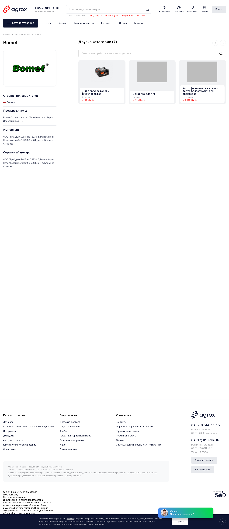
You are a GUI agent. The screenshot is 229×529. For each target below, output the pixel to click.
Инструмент (9, 431)
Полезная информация (72, 440)
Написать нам (202, 469)
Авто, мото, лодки (13, 440)
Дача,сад (8, 422)
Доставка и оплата (83, 23)
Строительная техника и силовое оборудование (29, 426)
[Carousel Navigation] (219, 43)
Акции (62, 23)
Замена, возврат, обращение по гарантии (138, 444)
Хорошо (179, 521)
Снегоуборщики (95, 16)
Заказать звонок (204, 460)
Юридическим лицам (127, 431)
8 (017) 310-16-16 (205, 440)
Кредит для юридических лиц (75, 435)
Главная (6, 34)
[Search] (147, 9)
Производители (22, 34)
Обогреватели (127, 16)
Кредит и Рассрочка (70, 426)
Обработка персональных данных (134, 426)
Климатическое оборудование (19, 444)
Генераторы (141, 16)
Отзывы (120, 440)
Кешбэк (64, 431)
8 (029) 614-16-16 (205, 425)
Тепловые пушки (111, 16)
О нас (48, 23)
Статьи (123, 23)
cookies (70, 519)
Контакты (106, 23)
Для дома (8, 435)
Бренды (138, 23)
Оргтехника (9, 449)
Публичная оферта (126, 435)
